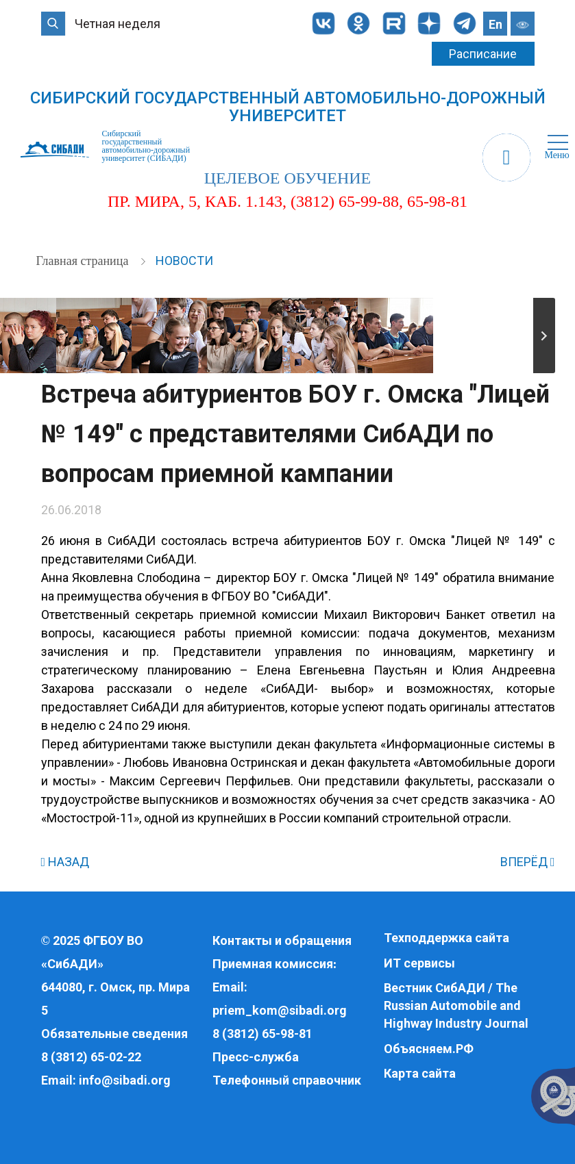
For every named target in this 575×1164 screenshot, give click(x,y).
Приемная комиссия (272, 964)
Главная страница (84, 261)
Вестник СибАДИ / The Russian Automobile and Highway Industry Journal (456, 1005)
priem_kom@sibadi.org (279, 1010)
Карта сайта (420, 1073)
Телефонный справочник (286, 1080)
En (495, 24)
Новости (184, 260)
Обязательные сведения (114, 1033)
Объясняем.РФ (429, 1048)
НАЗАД (65, 862)
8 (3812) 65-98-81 (262, 1033)
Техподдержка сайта (446, 938)
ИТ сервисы (419, 963)
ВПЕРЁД (527, 862)
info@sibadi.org (125, 1080)
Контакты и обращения (282, 940)
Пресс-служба (255, 1057)
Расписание (483, 54)
